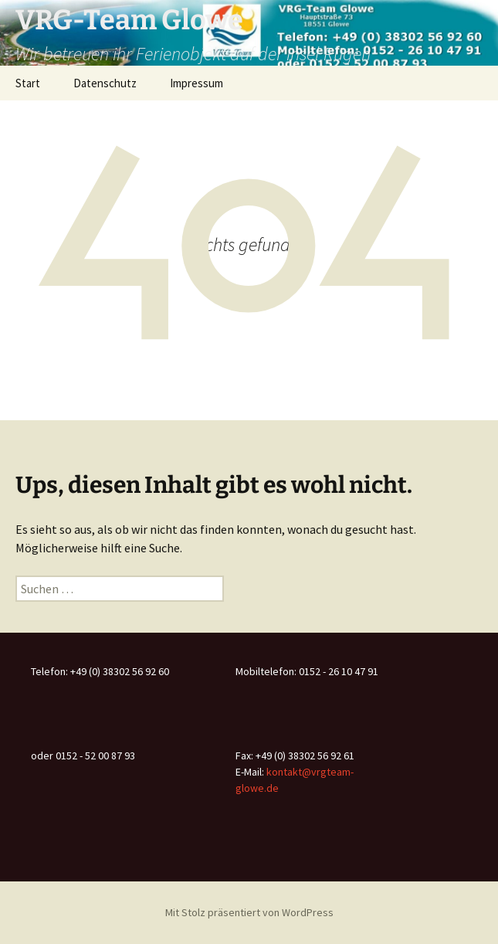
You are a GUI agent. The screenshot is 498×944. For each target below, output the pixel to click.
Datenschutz (105, 83)
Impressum (196, 83)
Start (27, 83)
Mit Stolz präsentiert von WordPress (249, 912)
